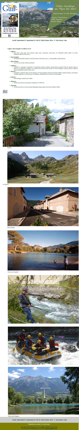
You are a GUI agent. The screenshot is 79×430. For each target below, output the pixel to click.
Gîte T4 (38, 40)
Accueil (14, 40)
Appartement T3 (30, 40)
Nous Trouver (59, 40)
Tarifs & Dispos (45, 40)
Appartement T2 (21, 40)
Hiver (51, 40)
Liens (65, 40)
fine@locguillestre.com (51, 428)
